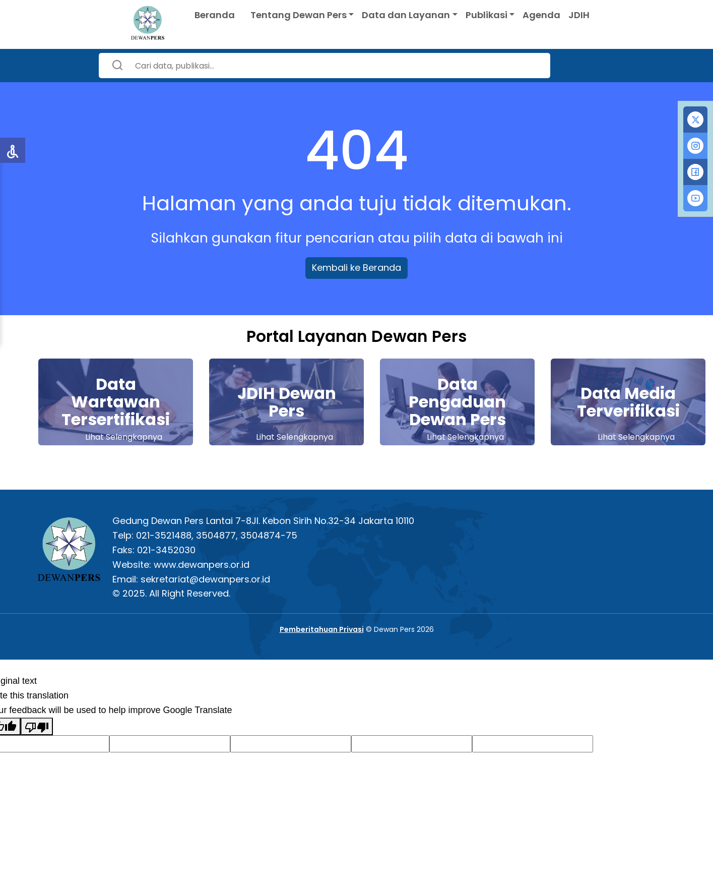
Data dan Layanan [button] (406, 15)
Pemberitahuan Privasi (322, 629)
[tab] (695, 119)
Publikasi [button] (486, 15)
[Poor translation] (37, 726)
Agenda (541, 15)
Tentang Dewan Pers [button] (298, 15)
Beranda (215, 15)
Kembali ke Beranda (356, 267)
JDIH (579, 15)
